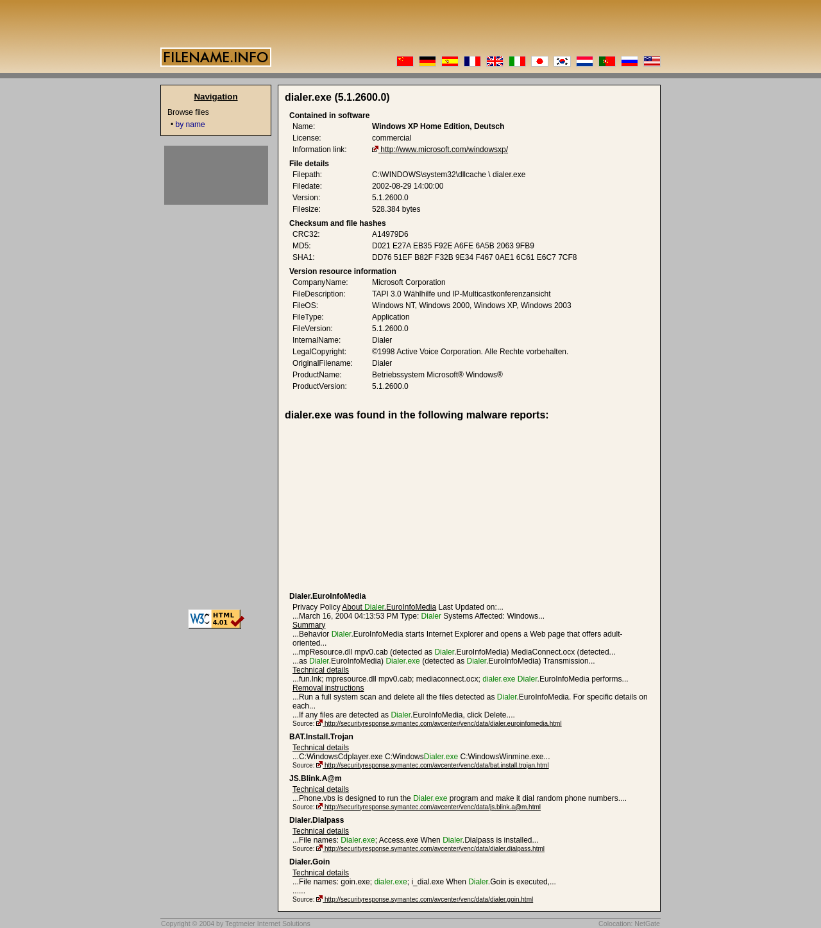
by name (190, 124)
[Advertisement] (388, 506)
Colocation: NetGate (629, 923)
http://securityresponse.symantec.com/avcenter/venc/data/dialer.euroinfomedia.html (443, 723)
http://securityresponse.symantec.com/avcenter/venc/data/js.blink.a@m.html (433, 807)
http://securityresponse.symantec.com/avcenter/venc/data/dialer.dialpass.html (435, 848)
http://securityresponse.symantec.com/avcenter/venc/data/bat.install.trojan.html (437, 765)
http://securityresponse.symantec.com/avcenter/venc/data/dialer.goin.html (429, 899)
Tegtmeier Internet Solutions (267, 923)
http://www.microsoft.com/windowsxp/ (444, 149)
